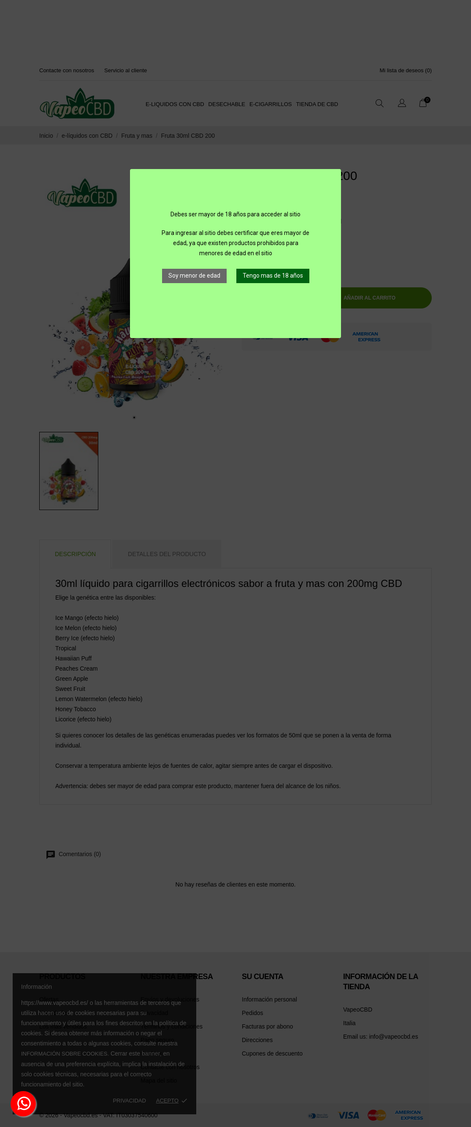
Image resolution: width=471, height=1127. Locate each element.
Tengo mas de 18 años (273, 275)
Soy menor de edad (194, 275)
